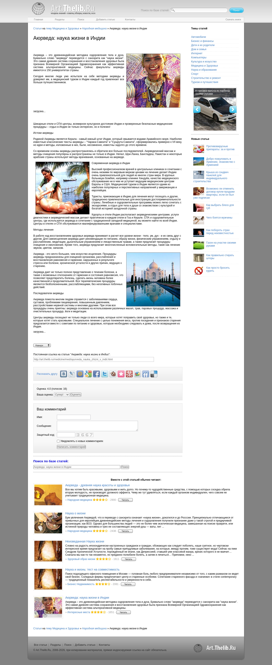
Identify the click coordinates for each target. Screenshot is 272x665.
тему (49, 28)
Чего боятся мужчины (212, 220)
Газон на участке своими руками (214, 245)
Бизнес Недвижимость (80, 584)
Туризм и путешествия (204, 82)
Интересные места (78, 612)
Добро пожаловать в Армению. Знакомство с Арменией (214, 161)
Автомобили (198, 36)
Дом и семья (198, 49)
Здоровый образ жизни (81, 559)
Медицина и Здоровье (65, 28)
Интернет (196, 53)
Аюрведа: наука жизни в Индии (87, 597)
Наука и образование (204, 69)
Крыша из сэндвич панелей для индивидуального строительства (211, 177)
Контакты (104, 644)
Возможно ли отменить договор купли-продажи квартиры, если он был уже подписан (214, 193)
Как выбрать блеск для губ (213, 208)
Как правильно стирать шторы (213, 258)
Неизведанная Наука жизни (84, 541)
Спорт (194, 73)
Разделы (55, 644)
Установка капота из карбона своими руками (212, 92)
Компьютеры (198, 57)
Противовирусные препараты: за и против (214, 149)
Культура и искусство (204, 61)
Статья (37, 28)
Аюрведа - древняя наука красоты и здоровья (97, 485)
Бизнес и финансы (202, 41)
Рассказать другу (47, 373)
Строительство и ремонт (206, 78)
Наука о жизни (75, 513)
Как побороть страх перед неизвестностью (213, 233)
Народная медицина (79, 499)
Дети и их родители (202, 45)
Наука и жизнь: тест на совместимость (92, 569)
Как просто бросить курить (211, 270)
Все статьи (40, 644)
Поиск (67, 644)
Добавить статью (85, 644)
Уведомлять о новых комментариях (80, 441)
